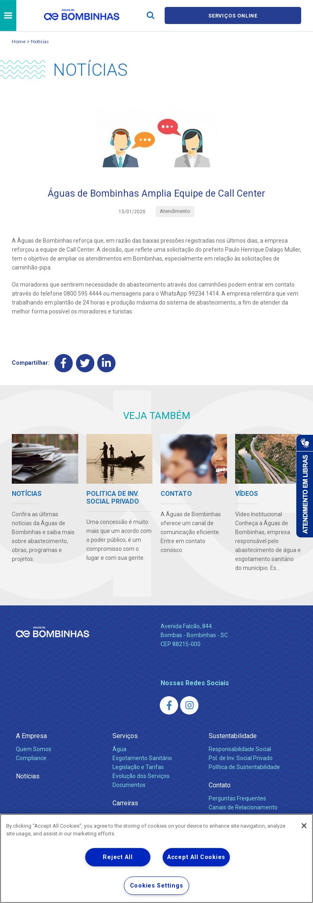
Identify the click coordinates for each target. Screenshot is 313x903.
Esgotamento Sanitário (142, 758)
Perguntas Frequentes (237, 799)
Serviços (125, 736)
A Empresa (31, 736)
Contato (220, 785)
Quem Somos (33, 749)
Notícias (40, 41)
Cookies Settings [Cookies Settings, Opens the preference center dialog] (156, 885)
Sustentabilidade (233, 736)
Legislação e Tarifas (138, 767)
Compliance (31, 758)
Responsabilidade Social (240, 749)
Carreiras (125, 803)
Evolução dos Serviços (141, 776)
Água (119, 749)
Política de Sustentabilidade (244, 767)
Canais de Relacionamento (243, 807)
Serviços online (233, 16)
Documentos (128, 785)
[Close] (304, 826)
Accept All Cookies (196, 857)
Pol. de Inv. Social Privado (241, 758)
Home (19, 41)
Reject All (117, 857)
